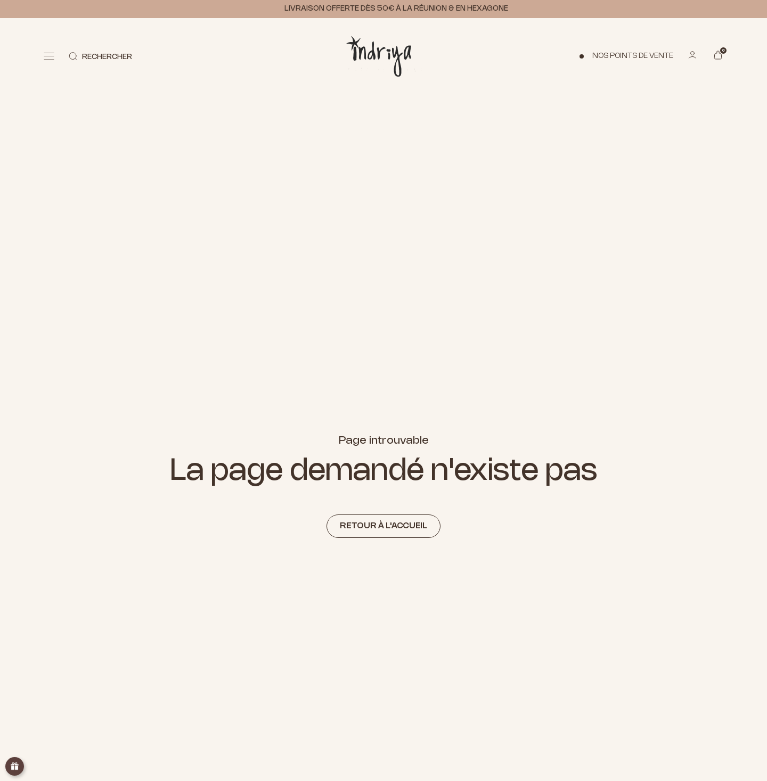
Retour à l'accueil (383, 526)
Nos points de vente (632, 56)
